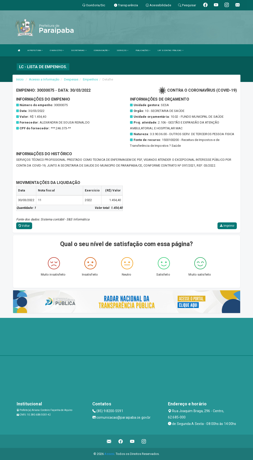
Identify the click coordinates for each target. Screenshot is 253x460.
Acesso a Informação (44, 79)
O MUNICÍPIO (57, 50)
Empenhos (90, 79)
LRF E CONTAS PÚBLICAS (170, 50)
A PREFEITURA (35, 50)
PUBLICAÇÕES (143, 50)
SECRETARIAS (78, 50)
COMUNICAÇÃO (101, 50)
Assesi (109, 454)
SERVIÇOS (122, 50)
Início (20, 79)
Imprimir (227, 225)
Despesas (71, 79)
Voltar (24, 225)
